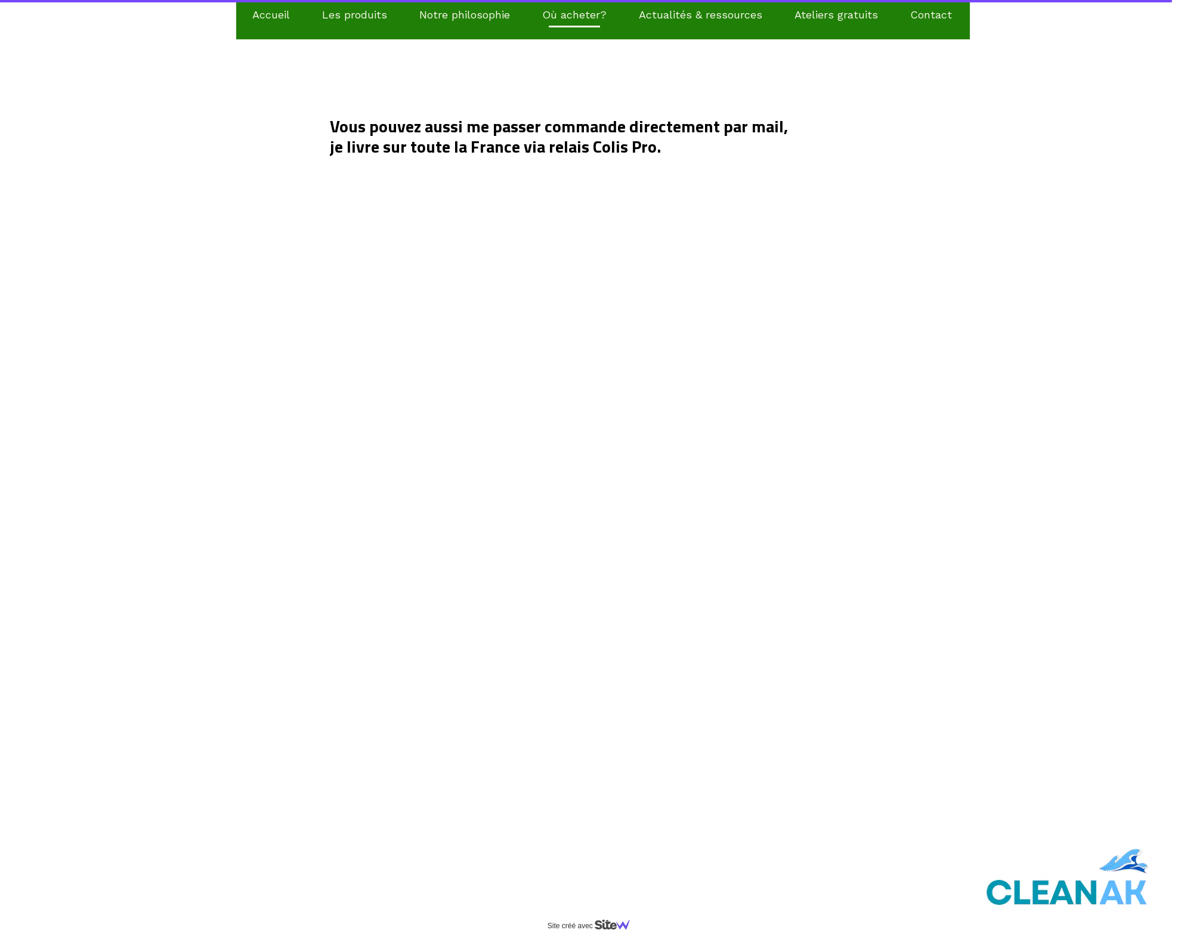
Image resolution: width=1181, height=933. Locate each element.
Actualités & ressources (700, 14)
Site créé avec (593, 926)
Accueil (271, 14)
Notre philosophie (464, 14)
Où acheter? (574, 14)
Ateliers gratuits (836, 14)
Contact (931, 14)
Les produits (354, 14)
